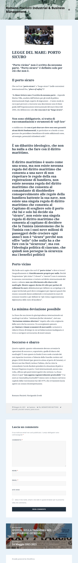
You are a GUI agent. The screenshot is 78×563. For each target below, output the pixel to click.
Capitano (32, 407)
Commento (17, 440)
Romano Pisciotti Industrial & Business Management (35, 10)
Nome (15, 471)
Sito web (15, 490)
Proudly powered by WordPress (23, 559)
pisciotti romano (24, 409)
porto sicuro (35, 409)
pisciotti (15, 409)
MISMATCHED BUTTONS (50, 407)
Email (15, 480)
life (40, 407)
